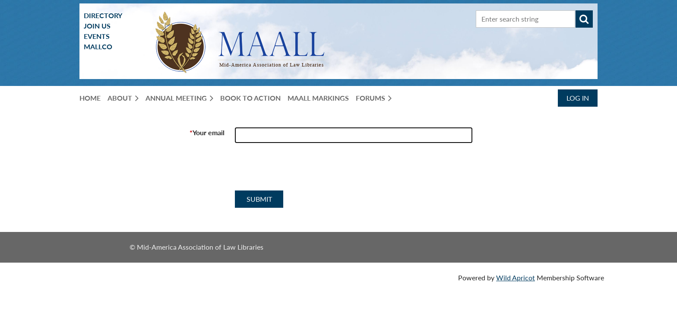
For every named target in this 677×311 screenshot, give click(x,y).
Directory (103, 15)
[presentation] (300, 170)
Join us (97, 26)
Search (584, 19)
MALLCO (98, 46)
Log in (577, 98)
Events (97, 36)
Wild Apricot (515, 277)
